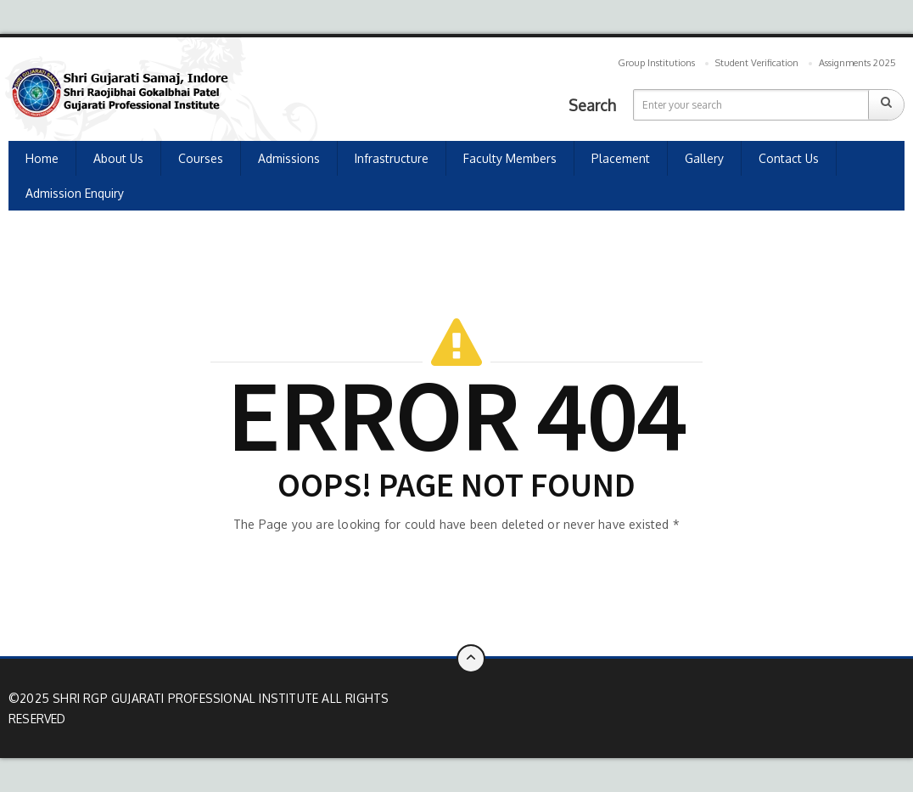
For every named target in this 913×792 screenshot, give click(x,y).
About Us (118, 158)
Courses (200, 158)
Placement (620, 158)
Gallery (704, 158)
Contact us (789, 158)
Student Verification (756, 63)
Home (42, 158)
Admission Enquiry (74, 193)
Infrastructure (391, 158)
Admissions (289, 158)
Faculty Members (510, 158)
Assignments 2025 (857, 63)
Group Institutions (656, 63)
